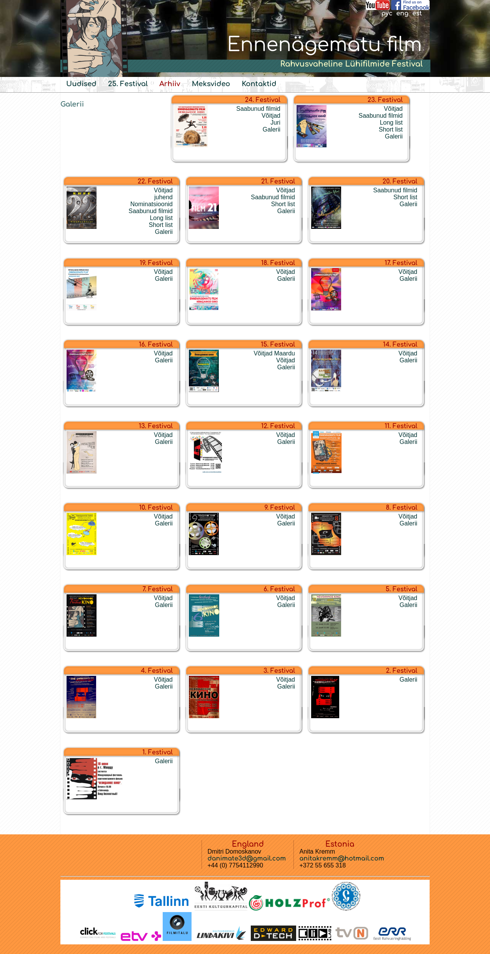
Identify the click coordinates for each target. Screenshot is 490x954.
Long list (391, 122)
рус (386, 13)
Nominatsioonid (151, 204)
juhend (163, 197)
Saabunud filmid (258, 108)
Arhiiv (169, 84)
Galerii (72, 104)
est (417, 13)
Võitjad (271, 115)
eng (402, 13)
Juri (275, 122)
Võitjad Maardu (274, 353)
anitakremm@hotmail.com (342, 858)
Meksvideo (211, 84)
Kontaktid (259, 84)
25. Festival (128, 84)
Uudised (81, 84)
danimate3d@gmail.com (247, 858)
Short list (391, 129)
